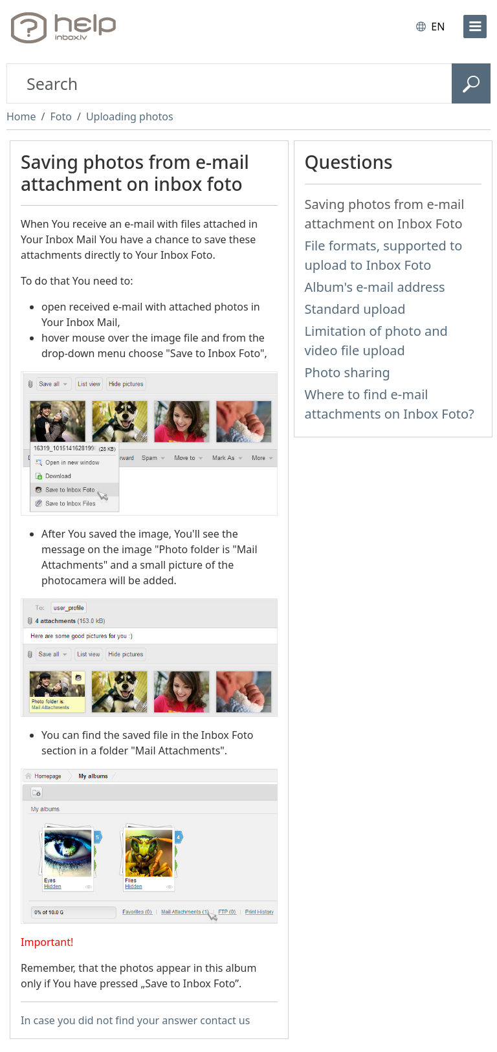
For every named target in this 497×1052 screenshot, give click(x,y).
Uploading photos (129, 116)
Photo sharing (347, 372)
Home (21, 116)
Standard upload (355, 309)
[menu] (475, 26)
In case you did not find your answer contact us (135, 1020)
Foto (60, 116)
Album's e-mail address (375, 287)
